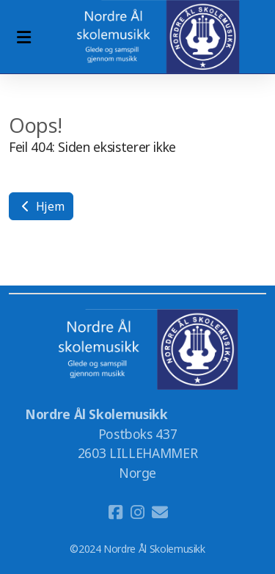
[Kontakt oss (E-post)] (160, 512)
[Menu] (23, 36)
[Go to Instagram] (138, 512)
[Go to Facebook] (116, 512)
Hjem (41, 206)
